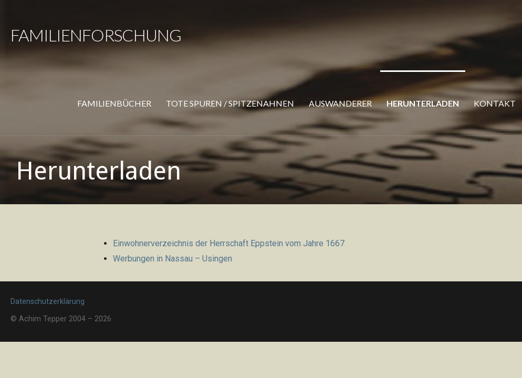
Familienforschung (96, 35)
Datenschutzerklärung (48, 301)
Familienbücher (114, 103)
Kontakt (495, 103)
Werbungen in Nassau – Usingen (172, 259)
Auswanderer (340, 103)
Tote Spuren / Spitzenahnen (230, 103)
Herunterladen (423, 103)
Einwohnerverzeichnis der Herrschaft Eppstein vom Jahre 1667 (228, 243)
